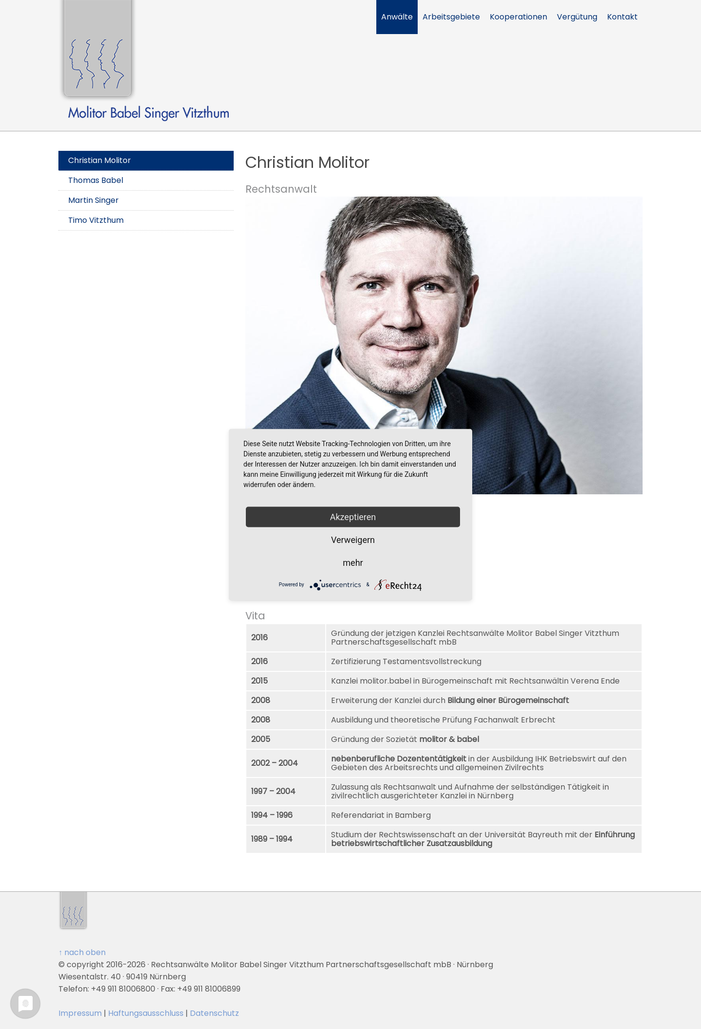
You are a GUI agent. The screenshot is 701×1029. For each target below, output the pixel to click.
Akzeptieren (353, 516)
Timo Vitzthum (96, 220)
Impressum (80, 1013)
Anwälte (397, 16)
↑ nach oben (82, 952)
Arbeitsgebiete (451, 16)
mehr (353, 562)
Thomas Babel (95, 180)
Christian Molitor (99, 160)
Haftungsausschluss (146, 1013)
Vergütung (577, 16)
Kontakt (622, 16)
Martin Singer (93, 200)
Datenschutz (214, 1013)
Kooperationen (518, 16)
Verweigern (353, 539)
